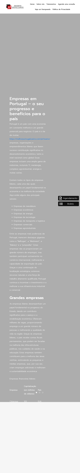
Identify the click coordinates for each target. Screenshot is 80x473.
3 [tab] (43, 393)
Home (32, 4)
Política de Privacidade (61, 9)
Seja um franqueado (43, 9)
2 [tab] (40, 393)
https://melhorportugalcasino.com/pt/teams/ (30, 139)
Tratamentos (51, 4)
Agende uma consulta (66, 4)
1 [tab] (37, 393)
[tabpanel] (40, 201)
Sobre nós (40, 4)
